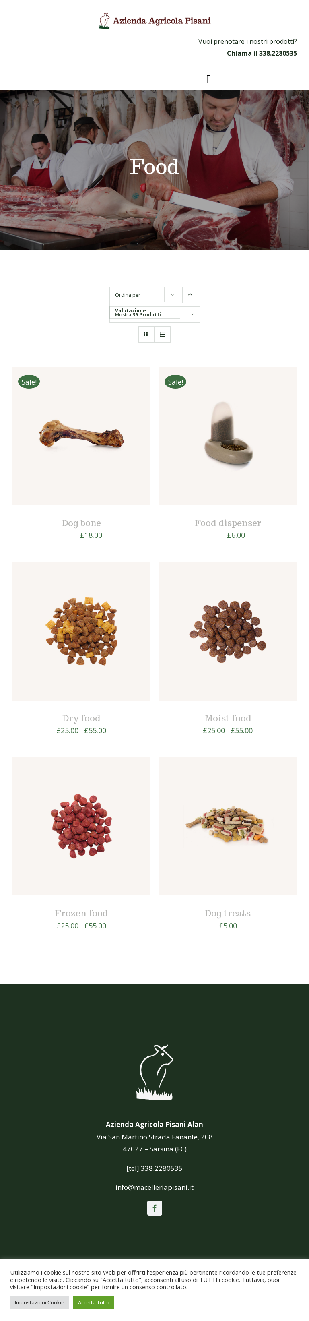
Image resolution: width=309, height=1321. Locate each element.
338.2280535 (278, 53)
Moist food (227, 718)
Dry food (81, 718)
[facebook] (154, 1208)
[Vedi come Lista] (162, 334)
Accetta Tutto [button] (93, 1302)
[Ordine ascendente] (190, 295)
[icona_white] (154, 1044)
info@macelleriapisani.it (154, 1187)
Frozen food (81, 913)
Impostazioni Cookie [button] (39, 1302)
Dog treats (228, 913)
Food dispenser (228, 523)
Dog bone (81, 523)
